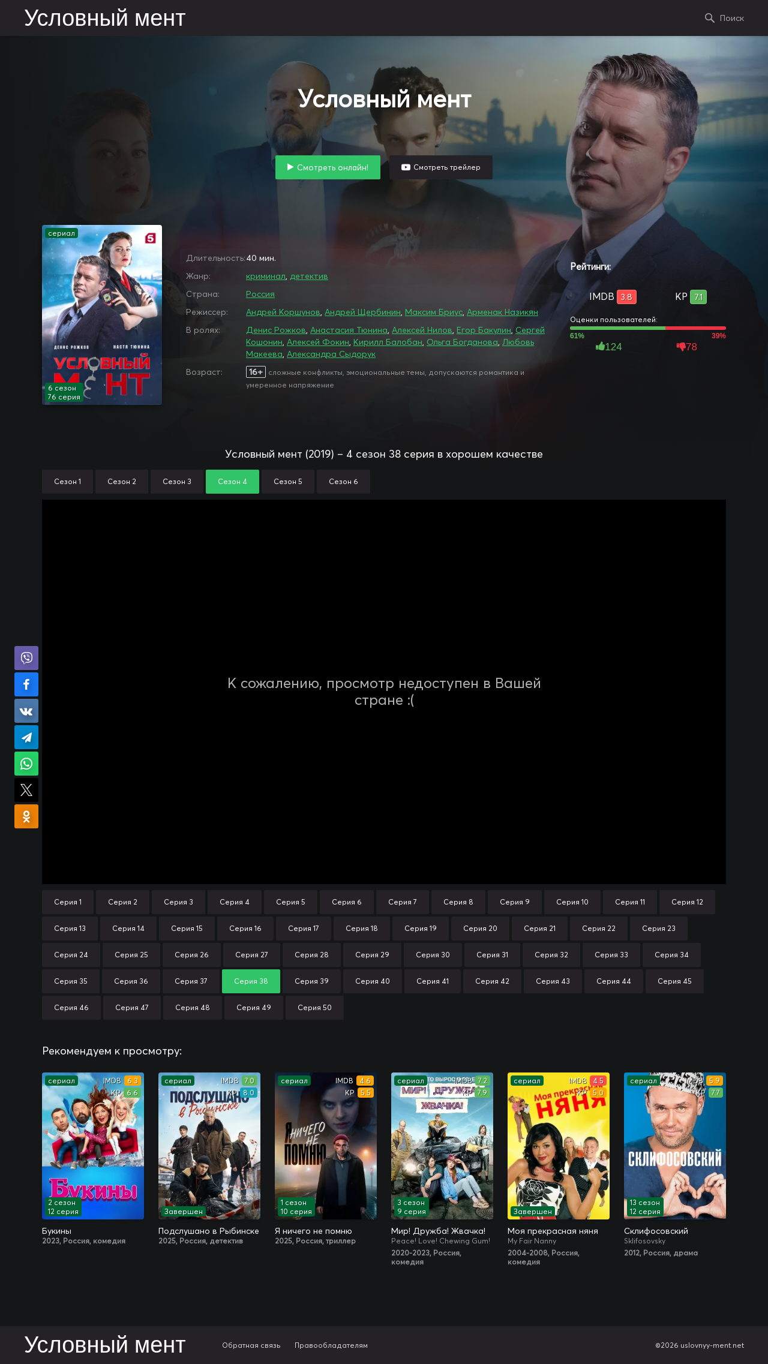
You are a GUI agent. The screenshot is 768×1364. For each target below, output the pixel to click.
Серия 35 (71, 981)
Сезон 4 (232, 481)
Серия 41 (432, 981)
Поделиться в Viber (26, 658)
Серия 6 (347, 901)
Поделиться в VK (26, 711)
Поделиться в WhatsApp (26, 764)
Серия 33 (611, 954)
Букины (56, 1230)
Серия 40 (372, 981)
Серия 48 (192, 1007)
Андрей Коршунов (283, 312)
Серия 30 (433, 954)
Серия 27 (251, 954)
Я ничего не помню (313, 1230)
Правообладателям (331, 1345)
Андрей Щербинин (363, 312)
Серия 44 (613, 981)
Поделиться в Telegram (26, 737)
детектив (309, 276)
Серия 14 (128, 928)
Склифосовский (656, 1230)
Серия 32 (551, 954)
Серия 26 (192, 954)
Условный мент (105, 19)
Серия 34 (672, 954)
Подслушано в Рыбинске (208, 1230)
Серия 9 (515, 901)
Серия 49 (253, 1007)
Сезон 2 (121, 481)
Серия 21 (540, 928)
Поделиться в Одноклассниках (26, 816)
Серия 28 (312, 954)
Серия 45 (675, 981)
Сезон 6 (343, 481)
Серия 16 (245, 928)
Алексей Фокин (318, 342)
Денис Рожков (276, 330)
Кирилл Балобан (387, 342)
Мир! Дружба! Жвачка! (438, 1230)
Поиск (732, 18)
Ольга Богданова (462, 342)
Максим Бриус (434, 312)
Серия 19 (420, 928)
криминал (266, 276)
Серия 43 (553, 981)
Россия (260, 294)
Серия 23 (659, 928)
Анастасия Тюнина (349, 330)
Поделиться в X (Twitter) (26, 790)
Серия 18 (362, 928)
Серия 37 (191, 981)
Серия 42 (492, 981)
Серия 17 (303, 928)
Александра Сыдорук (331, 353)
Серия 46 (71, 1007)
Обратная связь (251, 1345)
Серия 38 (251, 981)
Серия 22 (599, 928)
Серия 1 (68, 901)
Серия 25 (131, 954)
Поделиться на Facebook (26, 684)
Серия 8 (458, 901)
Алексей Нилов (422, 330)
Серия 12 (687, 901)
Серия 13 (70, 928)
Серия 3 (178, 901)
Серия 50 (315, 1007)
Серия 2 (122, 901)
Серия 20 (480, 928)
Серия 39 (312, 981)
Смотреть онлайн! (332, 167)
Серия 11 (630, 901)
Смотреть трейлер (447, 167)
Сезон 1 (67, 481)
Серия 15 (187, 928)
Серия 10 (572, 901)
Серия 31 (492, 954)
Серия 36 (131, 981)
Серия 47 (132, 1007)
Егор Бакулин (484, 330)
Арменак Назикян (502, 312)
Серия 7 (402, 901)
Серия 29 (372, 954)
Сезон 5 (288, 481)
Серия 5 (290, 901)
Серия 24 (71, 954)
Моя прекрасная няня (553, 1230)
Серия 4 (235, 901)
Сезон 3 (177, 481)
